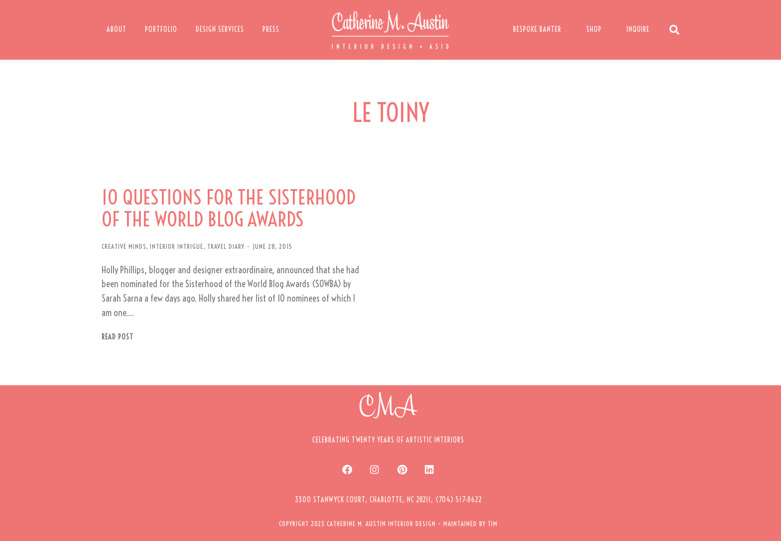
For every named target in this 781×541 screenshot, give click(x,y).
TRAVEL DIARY (226, 246)
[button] (388, 500)
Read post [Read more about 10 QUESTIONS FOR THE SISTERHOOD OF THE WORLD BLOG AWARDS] (117, 337)
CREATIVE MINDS (124, 246)
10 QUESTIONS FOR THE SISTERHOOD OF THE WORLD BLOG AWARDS (229, 208)
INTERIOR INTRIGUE (176, 246)
